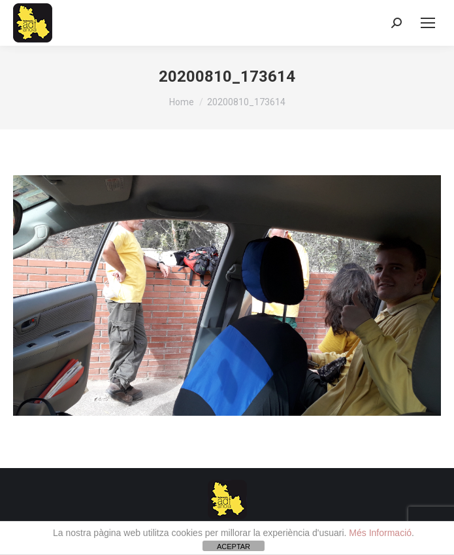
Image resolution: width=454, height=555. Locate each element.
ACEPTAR (233, 546)
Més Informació (380, 533)
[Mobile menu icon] (428, 23)
